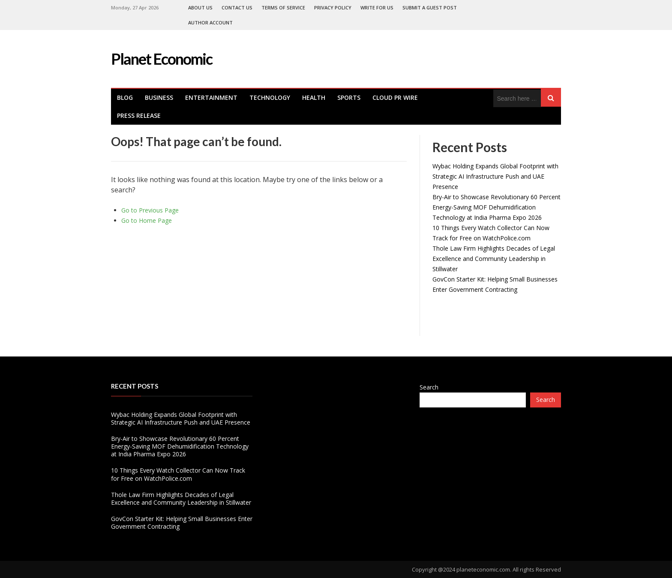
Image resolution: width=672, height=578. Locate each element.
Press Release (139, 115)
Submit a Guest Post (429, 7)
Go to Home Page (146, 220)
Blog (125, 97)
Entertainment (211, 97)
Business (159, 97)
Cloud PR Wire (395, 97)
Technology (269, 97)
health (313, 97)
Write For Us (376, 7)
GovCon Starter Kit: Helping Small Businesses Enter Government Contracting (181, 522)
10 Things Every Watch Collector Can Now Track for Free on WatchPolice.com (178, 474)
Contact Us (237, 7)
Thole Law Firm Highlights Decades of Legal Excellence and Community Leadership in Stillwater (493, 258)
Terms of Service (283, 7)
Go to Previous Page (150, 210)
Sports (348, 97)
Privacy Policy (332, 7)
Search (429, 387)
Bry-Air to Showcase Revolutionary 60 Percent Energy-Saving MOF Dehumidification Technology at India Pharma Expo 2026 (496, 207)
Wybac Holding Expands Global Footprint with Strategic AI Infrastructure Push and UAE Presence (495, 176)
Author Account (210, 22)
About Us (200, 7)
